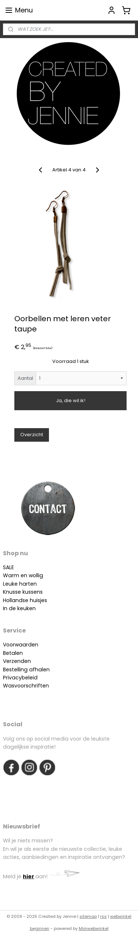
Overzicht (31, 434)
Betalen (13, 653)
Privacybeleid (20, 677)
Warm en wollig (23, 575)
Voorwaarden (20, 644)
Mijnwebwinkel (94, 928)
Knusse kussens (23, 592)
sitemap (88, 916)
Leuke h (12, 583)
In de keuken (19, 608)
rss (103, 916)
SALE (8, 567)
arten (29, 583)
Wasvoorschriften (26, 685)
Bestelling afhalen (26, 669)
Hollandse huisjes (25, 600)
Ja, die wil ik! (70, 400)
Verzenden (17, 661)
